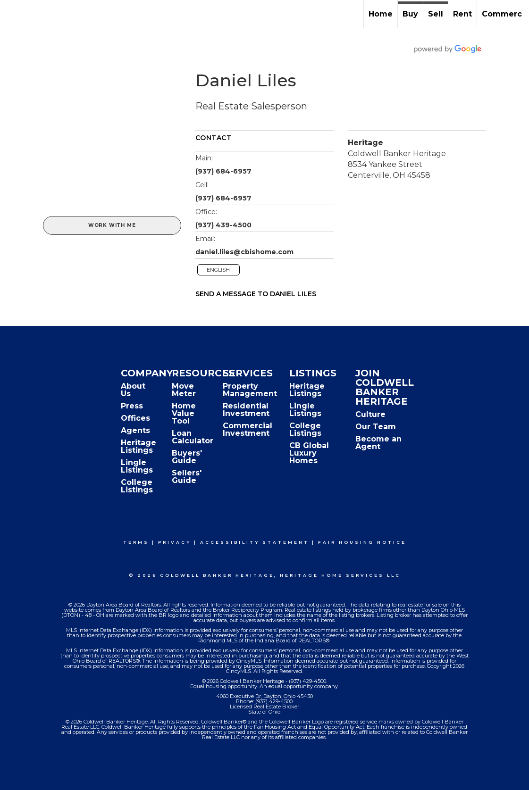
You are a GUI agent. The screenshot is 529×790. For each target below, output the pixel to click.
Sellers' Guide (187, 476)
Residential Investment (246, 409)
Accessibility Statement (254, 542)
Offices (135, 418)
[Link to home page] (12, 14)
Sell (435, 13)
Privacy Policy (205, 776)
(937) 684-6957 (223, 171)
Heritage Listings (138, 446)
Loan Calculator (192, 437)
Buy (410, 13)
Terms (136, 542)
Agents (135, 430)
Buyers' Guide (187, 457)
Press (132, 405)
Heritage (365, 142)
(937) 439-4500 (223, 225)
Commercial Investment (247, 429)
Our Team (375, 426)
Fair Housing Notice (362, 542)
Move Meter (184, 390)
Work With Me (112, 225)
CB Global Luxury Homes (309, 453)
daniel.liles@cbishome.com (244, 252)
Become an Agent (378, 442)
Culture (370, 414)
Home (381, 13)
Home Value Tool (184, 413)
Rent (462, 13)
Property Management (250, 390)
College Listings (137, 486)
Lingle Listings (137, 466)
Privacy (174, 542)
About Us (133, 390)
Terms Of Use (148, 776)
